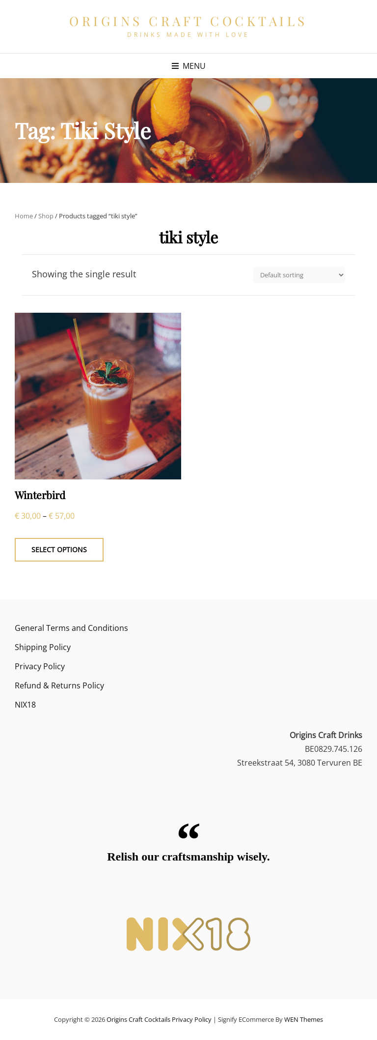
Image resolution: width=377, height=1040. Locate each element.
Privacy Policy (40, 666)
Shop (46, 215)
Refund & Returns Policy (59, 685)
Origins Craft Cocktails (188, 21)
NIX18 (25, 704)
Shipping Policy (43, 647)
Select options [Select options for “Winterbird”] (59, 549)
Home (24, 215)
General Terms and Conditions (71, 628)
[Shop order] (299, 275)
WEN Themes (303, 1019)
